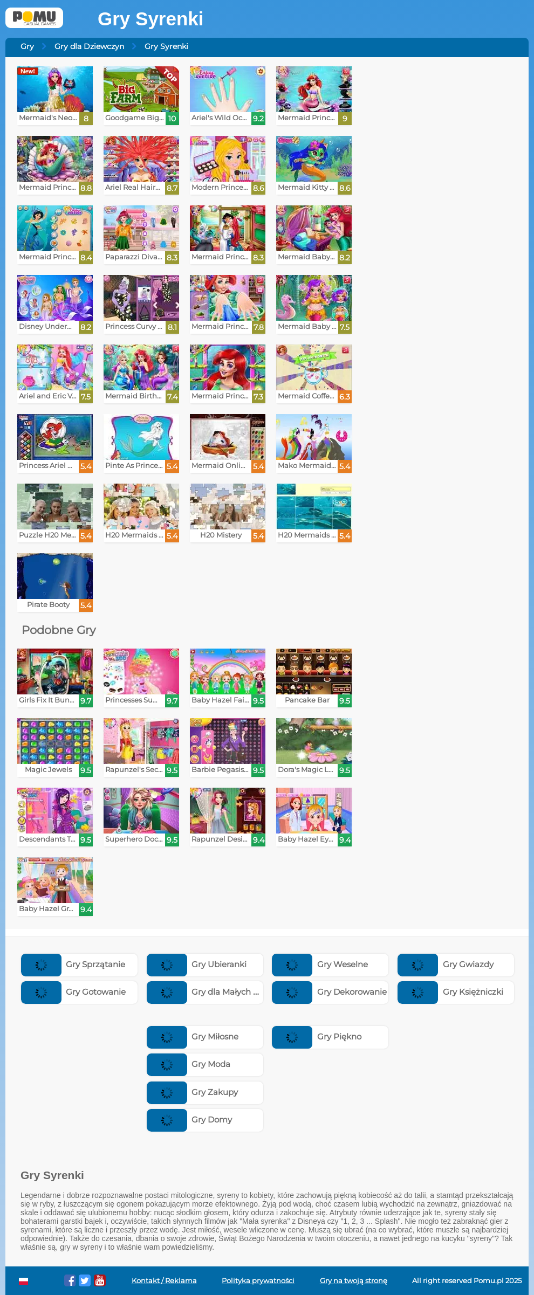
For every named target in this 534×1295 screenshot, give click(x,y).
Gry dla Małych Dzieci (212, 992)
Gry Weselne (320, 964)
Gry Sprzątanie (73, 964)
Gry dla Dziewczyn (89, 46)
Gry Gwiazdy (446, 964)
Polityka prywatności (258, 1281)
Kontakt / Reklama (164, 1281)
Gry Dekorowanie (329, 992)
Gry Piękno (316, 1036)
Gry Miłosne (193, 1036)
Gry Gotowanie (73, 992)
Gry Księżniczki (450, 992)
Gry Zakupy (192, 1092)
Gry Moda (189, 1064)
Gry (27, 46)
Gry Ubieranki (197, 964)
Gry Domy (189, 1119)
